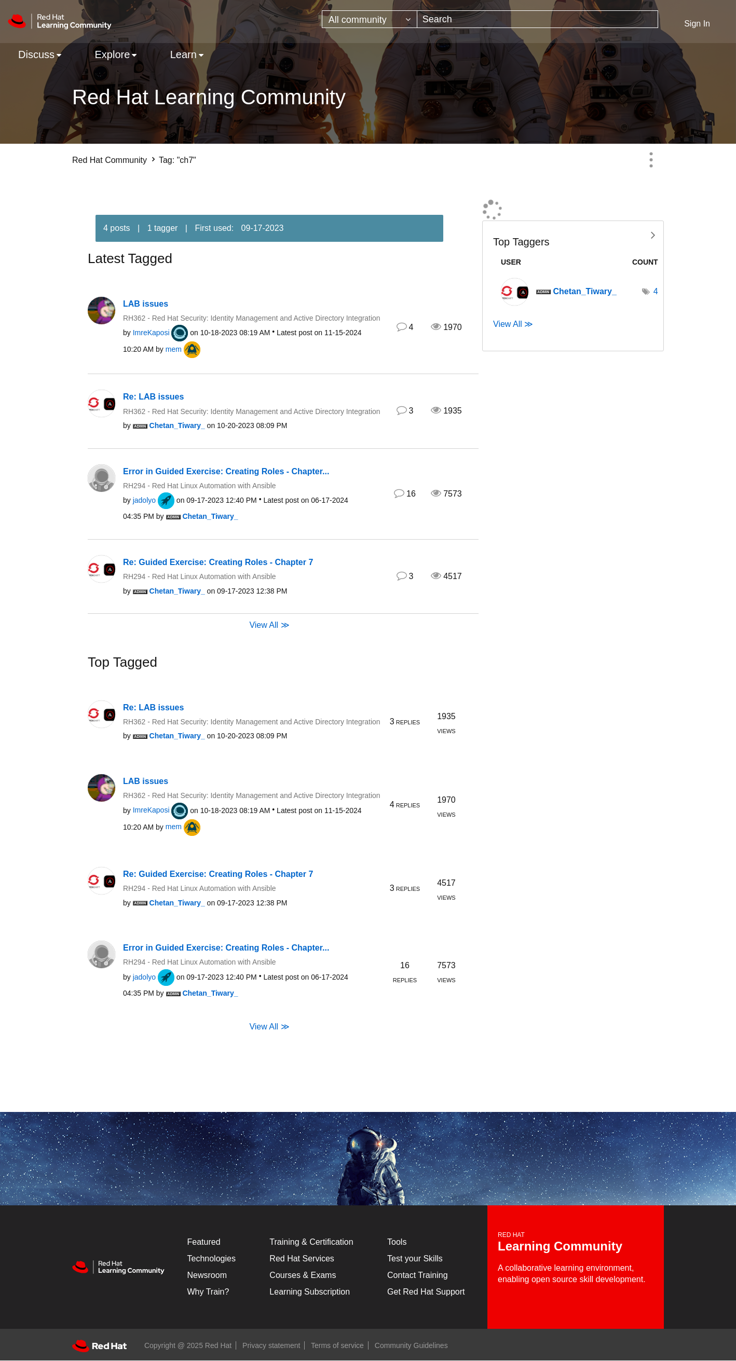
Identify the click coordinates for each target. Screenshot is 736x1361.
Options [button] (651, 160)
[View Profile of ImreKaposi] (151, 332)
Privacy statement (271, 1345)
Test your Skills (415, 1258)
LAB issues (145, 303)
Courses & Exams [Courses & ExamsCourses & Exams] (302, 1275)
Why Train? (208, 1291)
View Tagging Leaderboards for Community (573, 234)
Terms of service (337, 1345)
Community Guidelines (411, 1345)
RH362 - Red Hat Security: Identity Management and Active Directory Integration (251, 318)
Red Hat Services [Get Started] (301, 1258)
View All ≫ (269, 624)
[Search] (537, 19)
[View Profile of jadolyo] (144, 500)
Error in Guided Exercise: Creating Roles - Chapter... (226, 471)
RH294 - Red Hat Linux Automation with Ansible (199, 486)
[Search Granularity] (369, 19)
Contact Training (417, 1275)
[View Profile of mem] (174, 349)
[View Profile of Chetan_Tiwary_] (177, 425)
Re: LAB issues (153, 396)
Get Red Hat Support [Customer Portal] (426, 1291)
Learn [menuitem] (183, 54)
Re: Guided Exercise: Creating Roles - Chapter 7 (218, 562)
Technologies (211, 1258)
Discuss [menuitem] (36, 54)
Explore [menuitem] (112, 54)
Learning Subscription (309, 1291)
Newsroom (207, 1275)
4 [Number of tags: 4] (655, 291)
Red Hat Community (109, 160)
